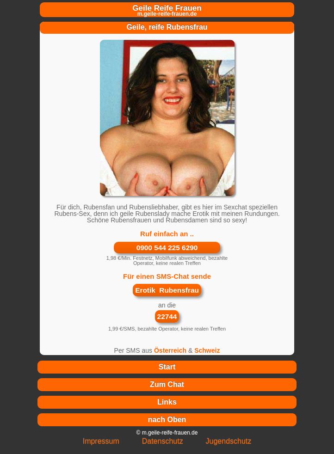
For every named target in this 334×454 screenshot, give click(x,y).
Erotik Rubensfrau (167, 290)
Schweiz (207, 350)
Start (167, 367)
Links (167, 402)
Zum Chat (167, 384)
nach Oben (167, 419)
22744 (167, 316)
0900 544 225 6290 (167, 248)
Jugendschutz (229, 441)
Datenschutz (162, 441)
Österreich (170, 350)
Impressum (101, 441)
